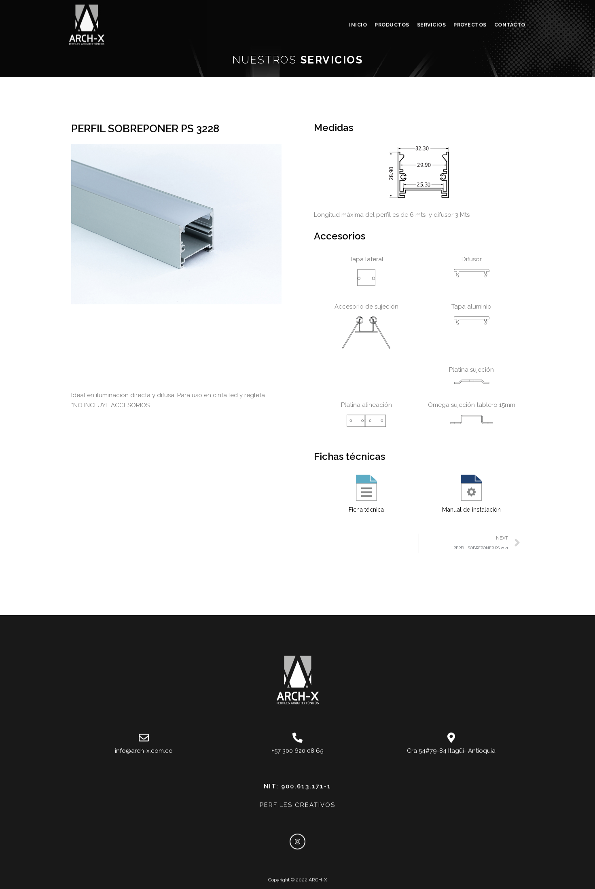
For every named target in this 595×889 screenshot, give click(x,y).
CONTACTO (509, 10)
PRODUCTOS (392, 10)
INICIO (358, 10)
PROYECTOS (470, 10)
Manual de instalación (471, 632)
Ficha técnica (366, 632)
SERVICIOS (431, 10)
